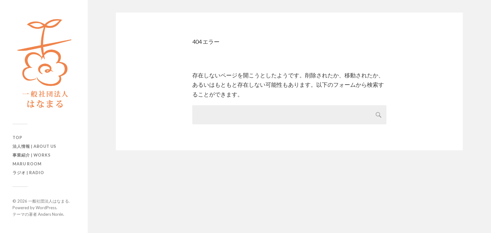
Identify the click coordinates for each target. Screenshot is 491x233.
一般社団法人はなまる (48, 201)
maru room (27, 163)
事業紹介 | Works (32, 155)
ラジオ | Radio (28, 172)
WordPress (46, 207)
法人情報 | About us (34, 146)
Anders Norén (50, 214)
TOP (17, 137)
